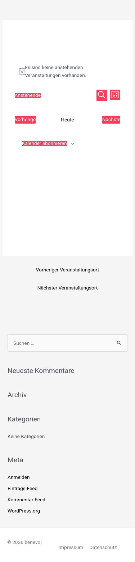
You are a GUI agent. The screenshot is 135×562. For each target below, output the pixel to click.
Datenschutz (103, 547)
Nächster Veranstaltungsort (67, 288)
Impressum (70, 547)
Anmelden (19, 477)
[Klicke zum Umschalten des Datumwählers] (28, 95)
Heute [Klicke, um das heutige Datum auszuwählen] (67, 120)
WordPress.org (24, 511)
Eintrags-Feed (22, 488)
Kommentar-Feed (26, 499)
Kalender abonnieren (44, 143)
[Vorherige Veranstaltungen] (25, 120)
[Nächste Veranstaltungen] (111, 120)
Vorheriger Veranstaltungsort (67, 270)
